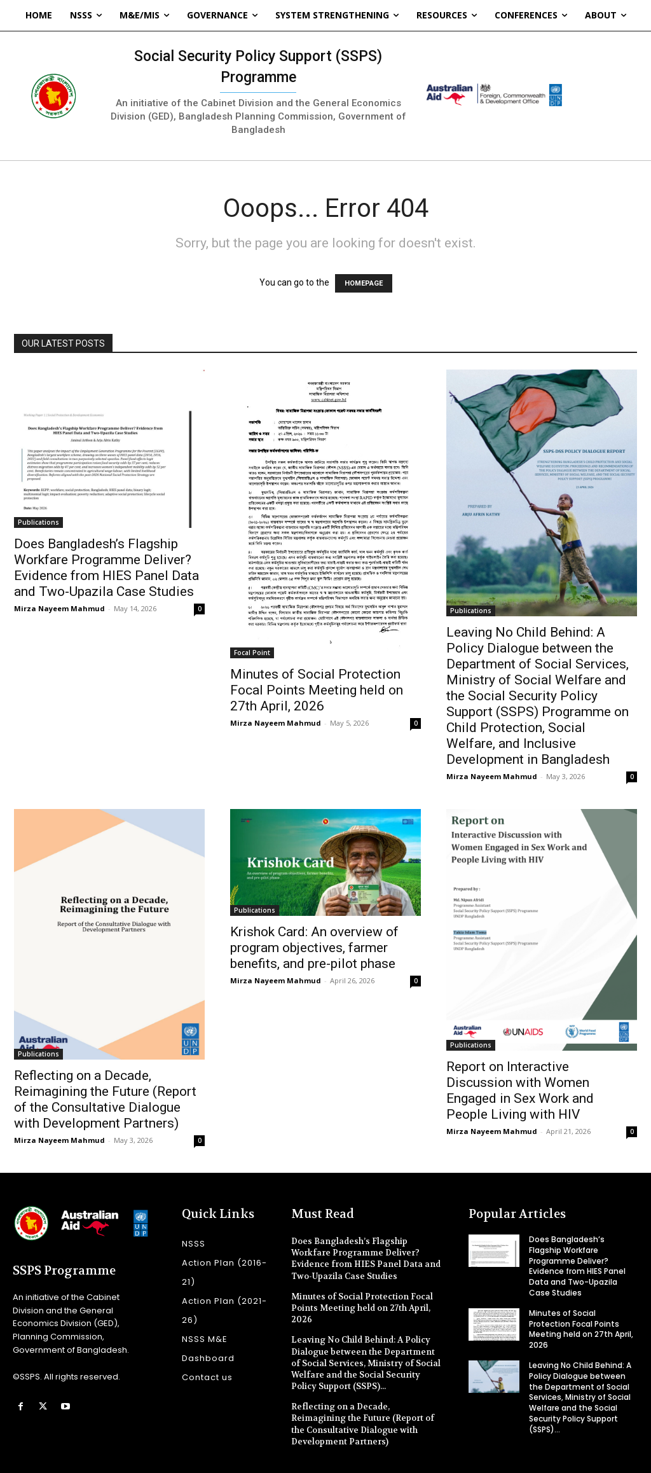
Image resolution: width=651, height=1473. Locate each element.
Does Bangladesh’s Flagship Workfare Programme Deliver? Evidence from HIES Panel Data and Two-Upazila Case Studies (106, 567)
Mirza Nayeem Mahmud (59, 608)
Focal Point (252, 652)
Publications (38, 522)
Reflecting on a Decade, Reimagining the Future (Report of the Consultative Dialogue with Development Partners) (105, 1099)
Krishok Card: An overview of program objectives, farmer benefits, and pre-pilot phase (314, 947)
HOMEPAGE (364, 283)
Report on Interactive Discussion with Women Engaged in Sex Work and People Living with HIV (520, 1090)
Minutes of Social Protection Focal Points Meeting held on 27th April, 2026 (316, 690)
